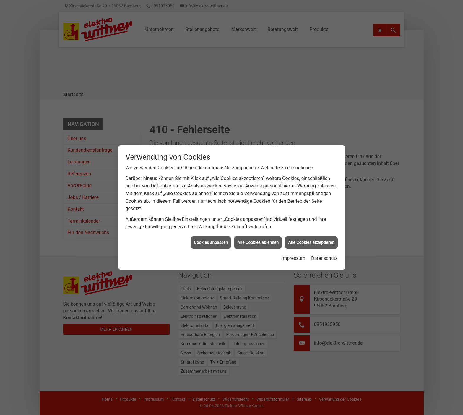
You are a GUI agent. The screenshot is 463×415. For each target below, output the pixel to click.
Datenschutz (324, 255)
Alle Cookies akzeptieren (311, 239)
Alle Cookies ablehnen (258, 239)
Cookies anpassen (211, 239)
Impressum (294, 255)
